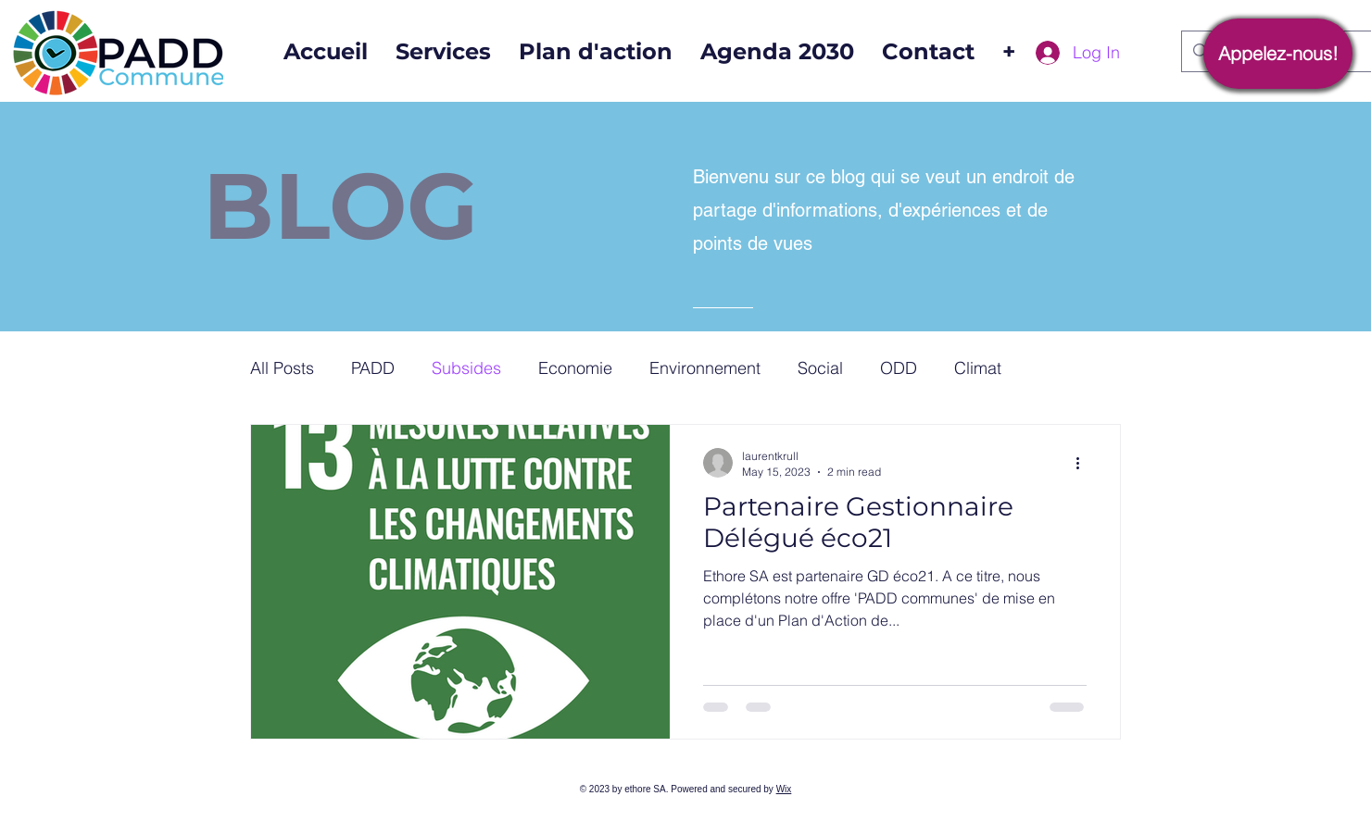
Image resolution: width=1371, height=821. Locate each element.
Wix (784, 789)
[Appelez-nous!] (1277, 54)
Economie (575, 368)
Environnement (705, 368)
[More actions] (1084, 463)
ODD (898, 368)
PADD (373, 368)
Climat (977, 368)
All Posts (282, 368)
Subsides (466, 368)
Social (820, 368)
